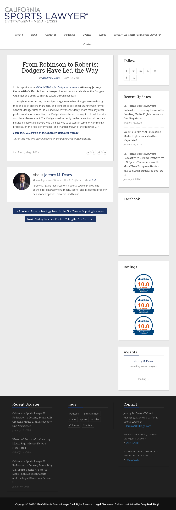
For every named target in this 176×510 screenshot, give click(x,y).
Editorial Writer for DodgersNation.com (57, 87)
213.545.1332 (132, 443)
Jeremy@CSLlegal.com (138, 426)
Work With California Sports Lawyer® (137, 34)
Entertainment (91, 413)
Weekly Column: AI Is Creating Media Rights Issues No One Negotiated (142, 136)
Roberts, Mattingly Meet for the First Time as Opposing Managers (60, 211)
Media (72, 419)
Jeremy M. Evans (51, 77)
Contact (88, 44)
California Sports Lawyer (55, 504)
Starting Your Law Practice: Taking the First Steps (60, 219)
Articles (37, 152)
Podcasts (69, 34)
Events (87, 34)
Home (19, 34)
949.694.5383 (133, 459)
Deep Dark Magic (150, 504)
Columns (50, 34)
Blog (28, 152)
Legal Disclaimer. (104, 504)
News (34, 34)
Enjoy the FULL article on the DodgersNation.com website (46, 132)
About (102, 34)
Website (93, 180)
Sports (21, 152)
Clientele (87, 425)
